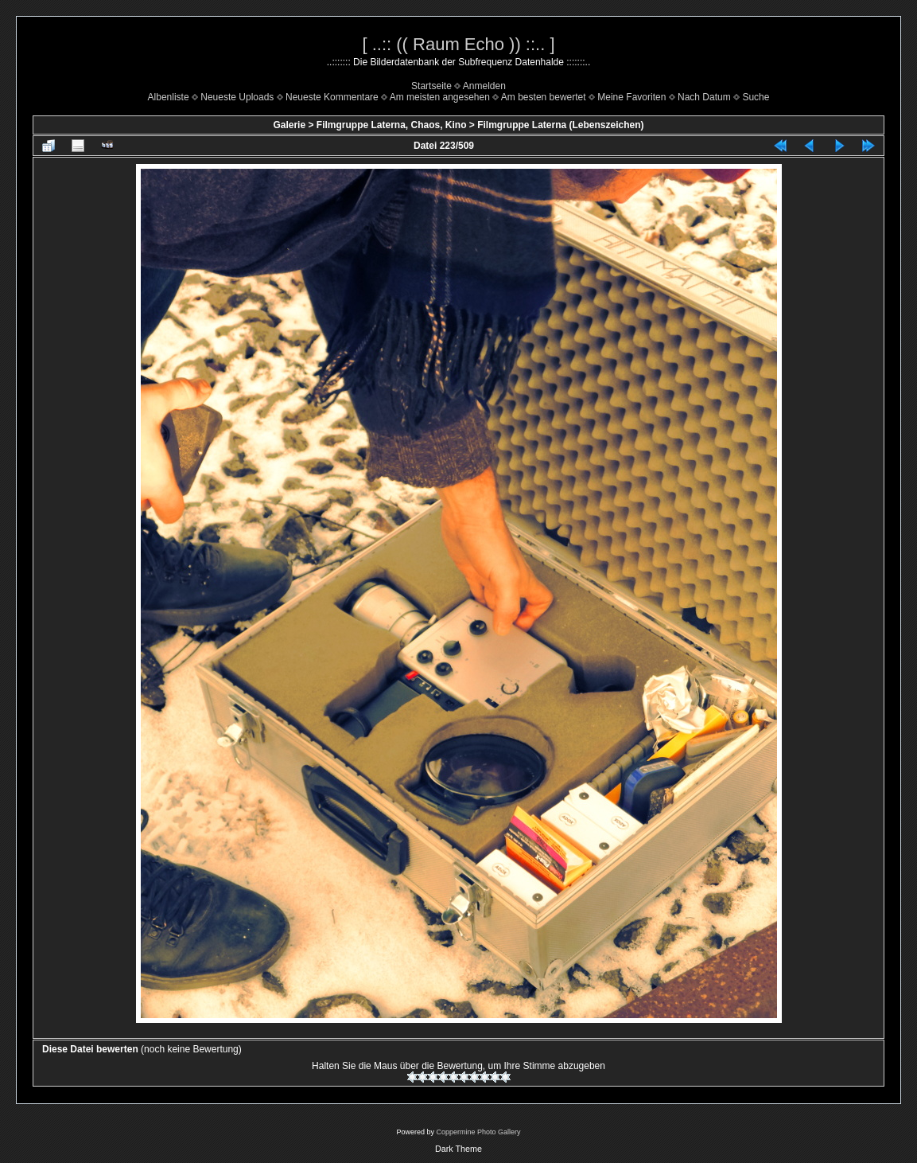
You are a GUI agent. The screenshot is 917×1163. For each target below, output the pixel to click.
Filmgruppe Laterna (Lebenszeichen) (560, 125)
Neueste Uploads (237, 97)
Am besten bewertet (543, 97)
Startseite (431, 86)
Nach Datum (704, 97)
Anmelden (484, 86)
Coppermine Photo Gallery (478, 1132)
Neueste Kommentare (332, 97)
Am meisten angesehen (440, 97)
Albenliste (168, 97)
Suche (755, 97)
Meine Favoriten (631, 97)
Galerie (289, 125)
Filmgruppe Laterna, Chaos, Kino (392, 125)
